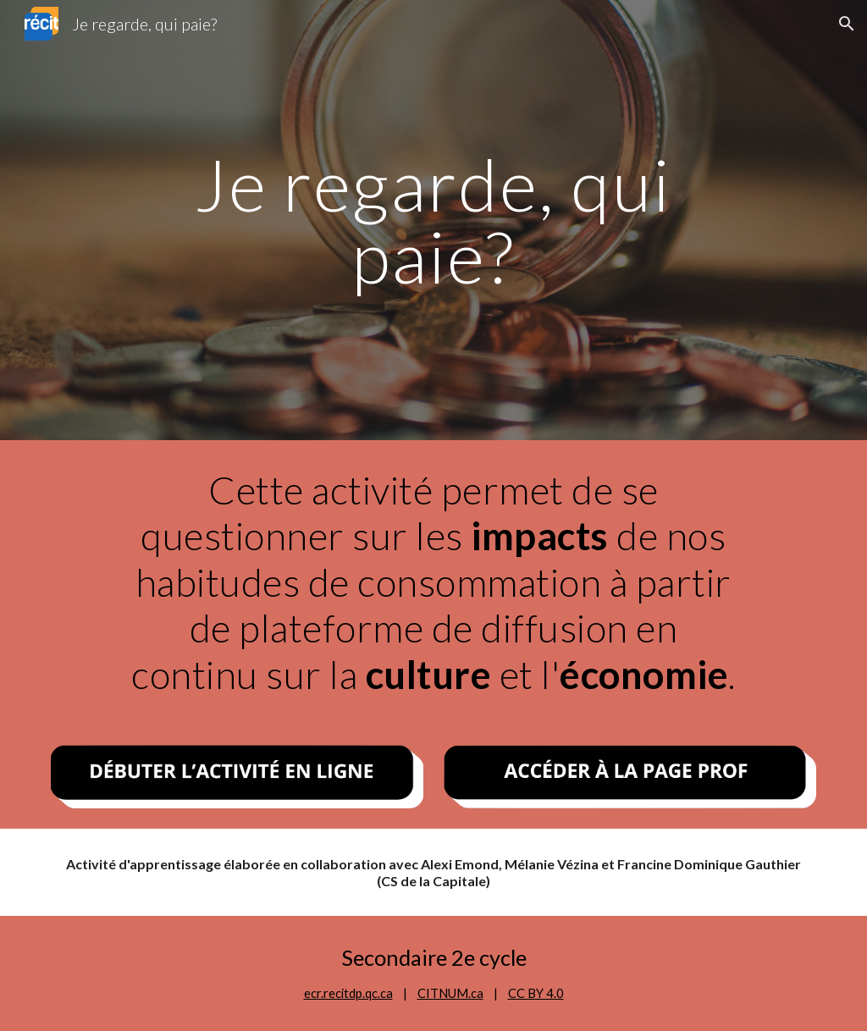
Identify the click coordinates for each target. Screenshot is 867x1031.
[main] (433, 220)
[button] (846, 23)
